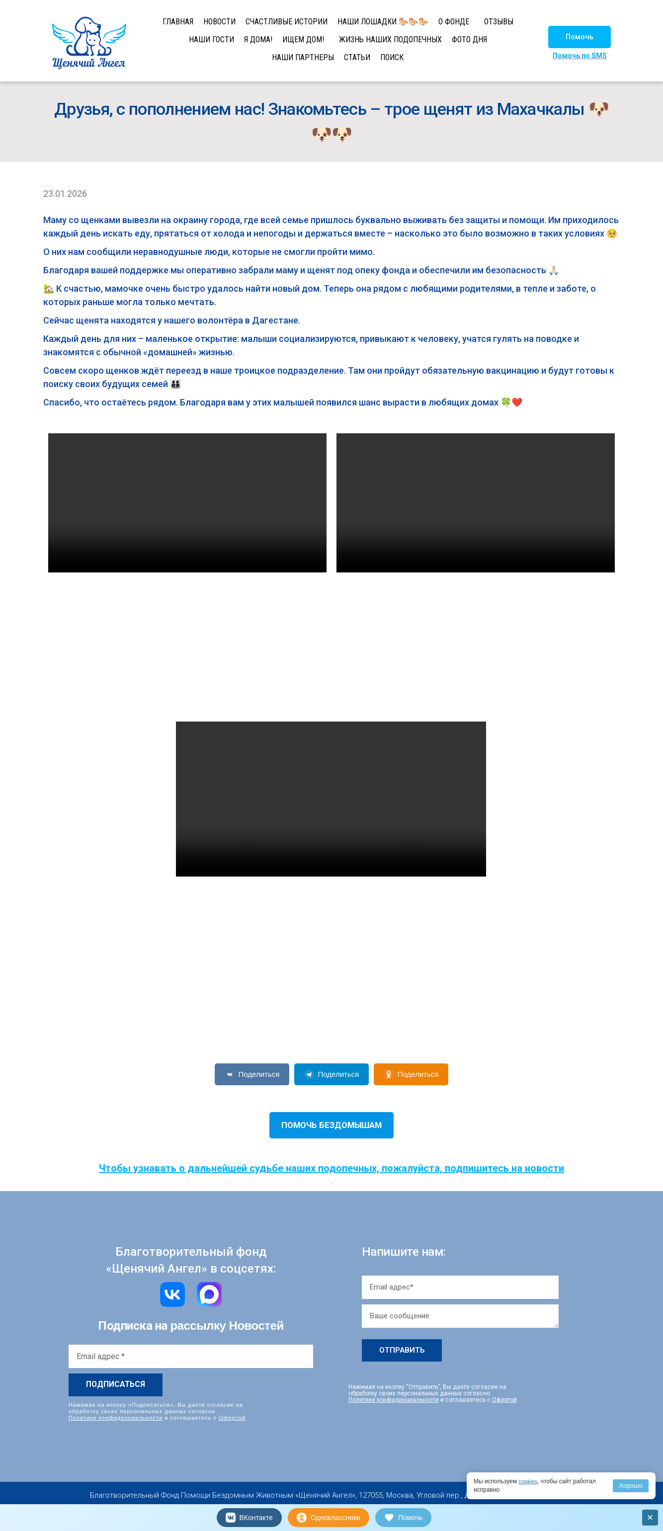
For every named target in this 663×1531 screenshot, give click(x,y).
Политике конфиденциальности (116, 1418)
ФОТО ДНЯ (469, 39)
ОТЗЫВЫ (498, 21)
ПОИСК (392, 57)
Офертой (232, 1418)
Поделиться (252, 1074)
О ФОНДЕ (453, 21)
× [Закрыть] (650, 1517)
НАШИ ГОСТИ (211, 39)
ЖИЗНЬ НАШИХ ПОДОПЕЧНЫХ (390, 39)
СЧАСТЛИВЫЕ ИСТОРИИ (287, 21)
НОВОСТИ (219, 21)
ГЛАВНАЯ (178, 21)
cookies (528, 1481)
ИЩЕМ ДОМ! (303, 39)
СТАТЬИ (357, 57)
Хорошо (631, 1485)
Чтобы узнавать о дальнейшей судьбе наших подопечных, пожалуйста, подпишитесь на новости (331, 1168)
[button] (579, 37)
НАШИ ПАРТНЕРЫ (303, 57)
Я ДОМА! (258, 39)
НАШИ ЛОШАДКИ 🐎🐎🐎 (382, 21)
